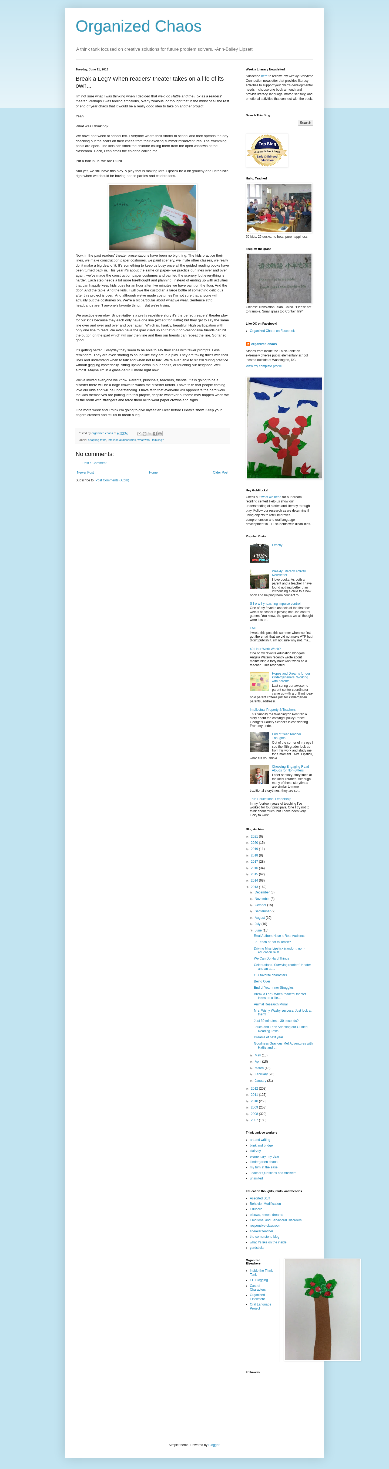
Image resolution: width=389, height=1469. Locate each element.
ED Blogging (259, 1280)
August (260, 918)
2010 (255, 1101)
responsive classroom (265, 1225)
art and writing (260, 1140)
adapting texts (97, 439)
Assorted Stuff (260, 1198)
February (262, 1074)
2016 (255, 868)
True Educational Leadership (270, 799)
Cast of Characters (258, 1287)
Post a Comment (94, 463)
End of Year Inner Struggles (274, 987)
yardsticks (257, 1248)
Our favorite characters (270, 975)
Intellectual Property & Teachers (273, 710)
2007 (255, 1120)
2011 (255, 1095)
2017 (255, 861)
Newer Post (85, 472)
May (258, 1055)
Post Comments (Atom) (112, 480)
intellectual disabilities (122, 439)
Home (153, 472)
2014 (255, 880)
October (261, 905)
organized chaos (264, 344)
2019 (255, 849)
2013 (255, 887)
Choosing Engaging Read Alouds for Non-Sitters (290, 768)
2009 (255, 1107)
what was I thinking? (151, 439)
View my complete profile (264, 366)
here (264, 76)
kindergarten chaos (263, 1162)
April (258, 1061)
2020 (255, 843)
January (261, 1081)
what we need (271, 497)
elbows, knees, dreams (266, 1215)
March (260, 1068)
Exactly (277, 545)
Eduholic (256, 1209)
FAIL (253, 628)
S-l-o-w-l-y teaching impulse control (275, 604)
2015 (255, 874)
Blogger (213, 1445)
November (263, 899)
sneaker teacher (261, 1231)
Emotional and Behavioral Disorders (275, 1220)
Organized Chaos (139, 26)
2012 (255, 1088)
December (263, 892)
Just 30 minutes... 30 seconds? (276, 1021)
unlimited (256, 1178)
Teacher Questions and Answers (273, 1173)
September (263, 911)
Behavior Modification (265, 1204)
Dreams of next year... (270, 1037)
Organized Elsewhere (257, 1297)
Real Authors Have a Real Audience (280, 936)
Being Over (262, 981)
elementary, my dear (264, 1156)
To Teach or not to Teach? (272, 942)
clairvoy (255, 1151)
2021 (255, 836)
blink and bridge (261, 1145)
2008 (255, 1114)
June (259, 930)
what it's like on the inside (268, 1242)
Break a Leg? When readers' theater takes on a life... (280, 996)
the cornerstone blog (264, 1237)
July (258, 924)
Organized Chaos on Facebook (272, 331)
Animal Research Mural (271, 1004)
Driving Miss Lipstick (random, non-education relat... (279, 950)
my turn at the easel (264, 1167)
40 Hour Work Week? (265, 649)
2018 (255, 855)
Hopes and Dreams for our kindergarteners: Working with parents (291, 677)
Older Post (220, 472)
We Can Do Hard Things (271, 958)
